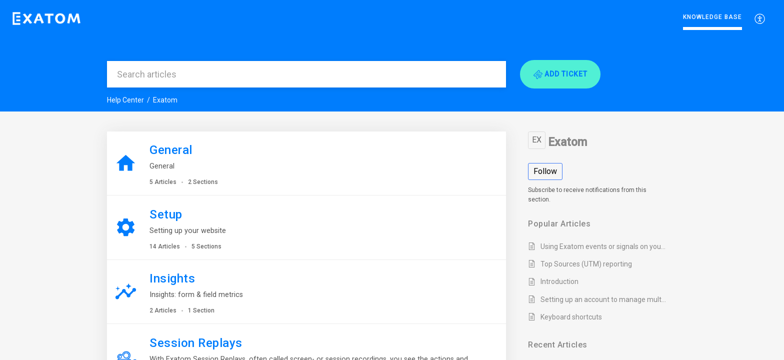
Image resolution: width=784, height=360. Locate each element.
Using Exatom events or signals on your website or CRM (603, 246)
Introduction (559, 282)
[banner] (392, 56)
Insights (172, 278)
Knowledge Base (712, 17)
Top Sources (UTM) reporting (586, 264)
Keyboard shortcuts (571, 317)
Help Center (125, 100)
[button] (760, 18)
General (171, 150)
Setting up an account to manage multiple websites (603, 300)
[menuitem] (712, 19)
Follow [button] (545, 171)
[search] (306, 74)
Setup (166, 214)
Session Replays (196, 343)
